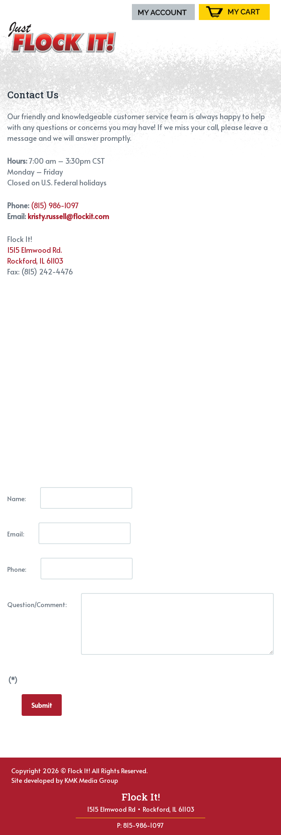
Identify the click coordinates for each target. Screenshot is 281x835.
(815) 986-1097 (55, 205)
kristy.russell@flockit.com (68, 216)
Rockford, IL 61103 (35, 261)
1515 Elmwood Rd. (34, 250)
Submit (41, 705)
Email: (15, 533)
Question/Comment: (37, 604)
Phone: (16, 569)
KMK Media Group (91, 780)
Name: (16, 498)
